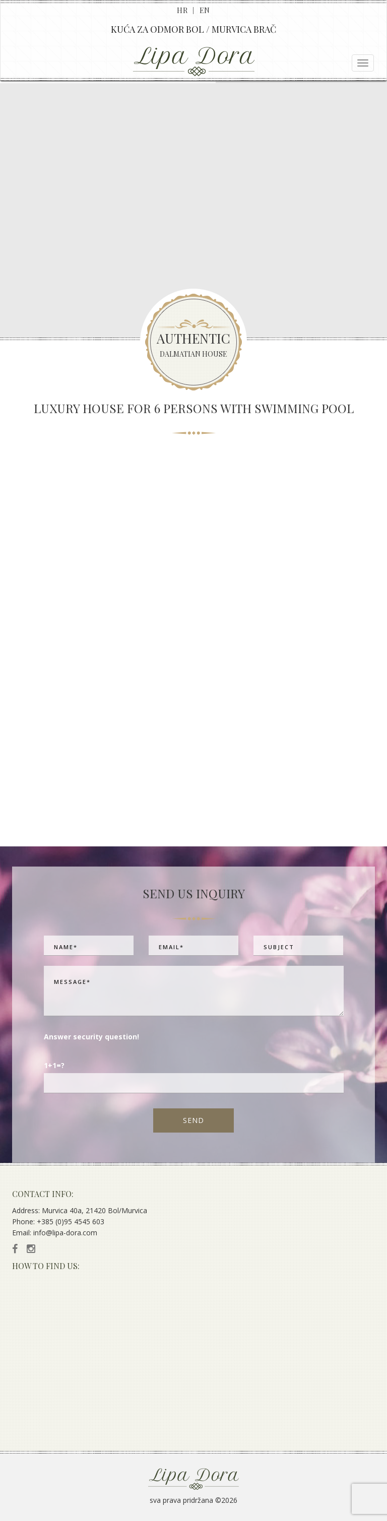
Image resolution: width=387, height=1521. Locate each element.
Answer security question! (91, 1036)
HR (182, 10)
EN (205, 10)
